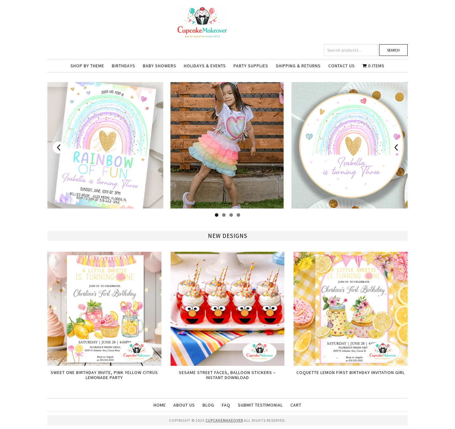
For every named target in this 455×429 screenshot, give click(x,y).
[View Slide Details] (227, 145)
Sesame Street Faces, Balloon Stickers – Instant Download (227, 375)
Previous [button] (59, 147)
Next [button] (396, 147)
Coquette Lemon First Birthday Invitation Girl (350, 372)
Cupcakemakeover (227, 22)
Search (393, 50)
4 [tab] (238, 215)
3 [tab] (231, 215)
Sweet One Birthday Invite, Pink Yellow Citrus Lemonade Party (104, 375)
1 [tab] (216, 215)
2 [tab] (224, 215)
